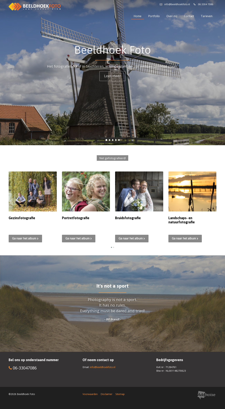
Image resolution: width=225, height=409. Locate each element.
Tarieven (206, 16)
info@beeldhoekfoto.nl (102, 367)
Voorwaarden (90, 394)
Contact (189, 16)
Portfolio (154, 16)
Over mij (171, 16)
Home (137, 16)
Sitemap (120, 394)
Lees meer (112, 74)
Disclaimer (106, 394)
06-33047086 (23, 368)
